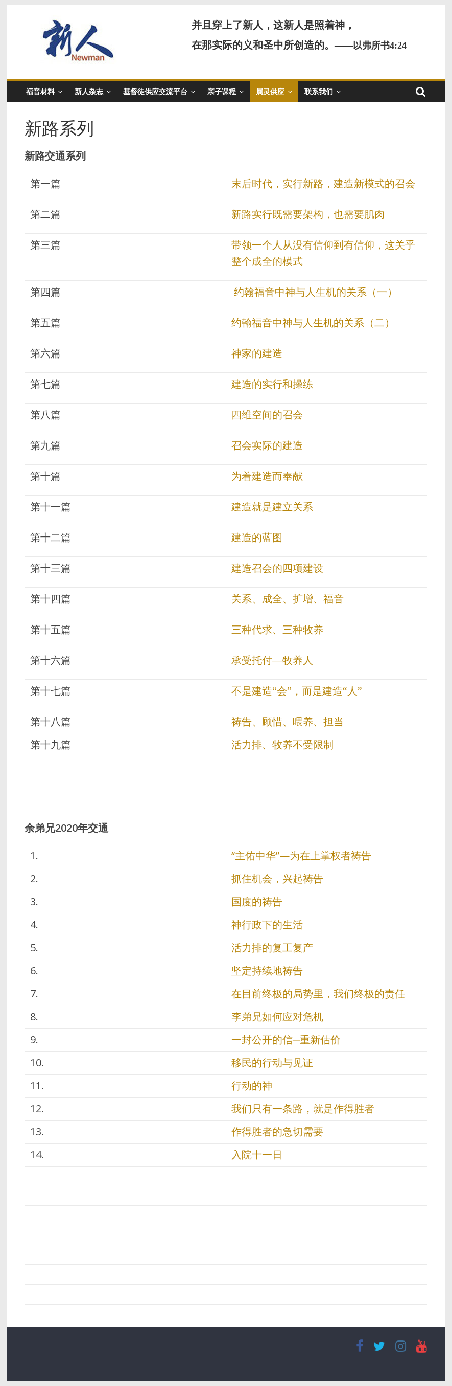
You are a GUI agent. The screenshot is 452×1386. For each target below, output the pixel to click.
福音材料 (40, 91)
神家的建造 (256, 353)
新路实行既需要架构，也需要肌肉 (308, 214)
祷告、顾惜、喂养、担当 (287, 721)
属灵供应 (270, 91)
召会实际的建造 (267, 445)
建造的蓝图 (256, 537)
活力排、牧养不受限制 (282, 744)
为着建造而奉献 (267, 476)
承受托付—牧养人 (272, 660)
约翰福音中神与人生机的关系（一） (314, 292)
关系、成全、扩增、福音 (287, 599)
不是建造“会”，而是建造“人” (296, 691)
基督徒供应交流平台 (155, 91)
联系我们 (318, 91)
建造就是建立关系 (272, 506)
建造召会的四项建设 (277, 568)
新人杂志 (89, 91)
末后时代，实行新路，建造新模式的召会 (323, 183)
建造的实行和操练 (272, 384)
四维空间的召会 (267, 414)
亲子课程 (221, 91)
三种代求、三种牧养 (277, 629)
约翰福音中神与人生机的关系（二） (313, 322)
